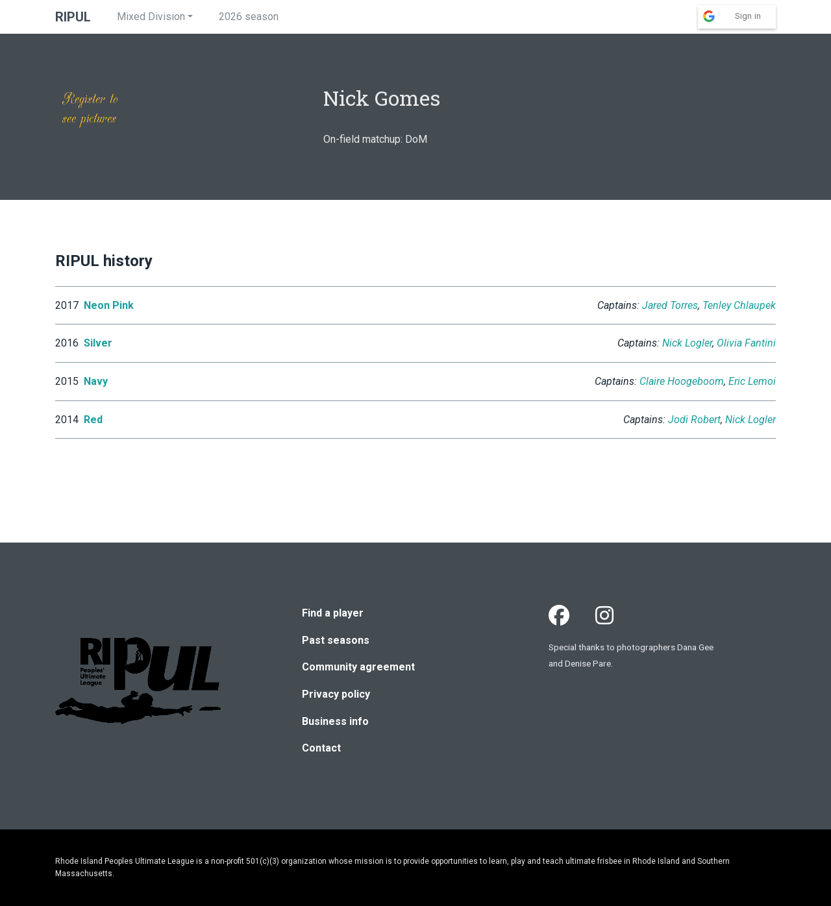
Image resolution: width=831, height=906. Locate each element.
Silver (98, 343)
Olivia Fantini (746, 343)
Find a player (333, 613)
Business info (335, 721)
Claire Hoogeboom (681, 381)
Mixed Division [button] (151, 16)
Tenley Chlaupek (739, 305)
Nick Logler (687, 343)
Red (93, 419)
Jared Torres (670, 305)
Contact (321, 748)
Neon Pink (109, 305)
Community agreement (358, 667)
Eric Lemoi (752, 381)
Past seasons (335, 640)
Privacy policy (336, 694)
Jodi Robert (694, 419)
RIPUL (73, 17)
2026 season (249, 16)
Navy (96, 381)
